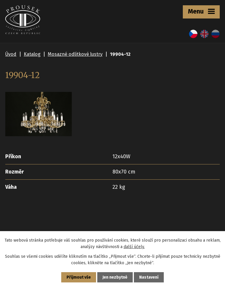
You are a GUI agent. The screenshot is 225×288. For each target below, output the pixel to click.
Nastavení (148, 277)
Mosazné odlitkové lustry (75, 54)
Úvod (10, 54)
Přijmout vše (79, 277)
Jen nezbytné (115, 277)
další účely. (134, 246)
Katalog (32, 54)
